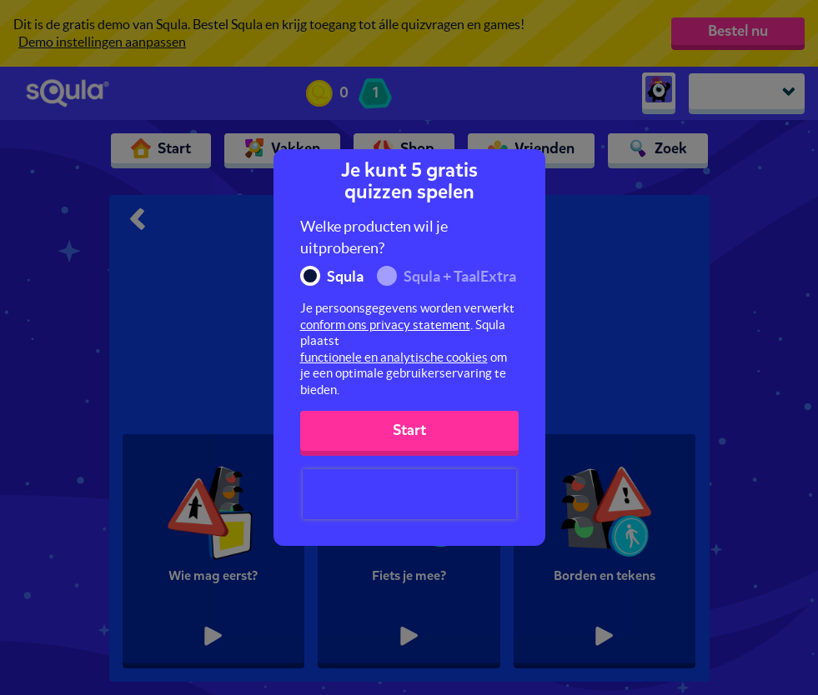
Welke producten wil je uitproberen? (374, 237)
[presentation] (409, 494)
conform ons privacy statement (385, 325)
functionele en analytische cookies (394, 357)
